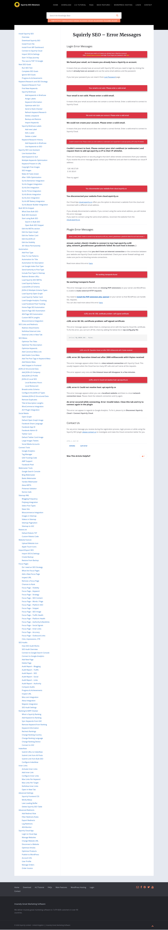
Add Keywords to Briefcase (35, 143)
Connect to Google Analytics (33, 656)
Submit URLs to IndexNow (32, 752)
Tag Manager (27, 455)
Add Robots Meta (29, 362)
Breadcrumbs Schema (30, 390)
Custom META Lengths (31, 318)
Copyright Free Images (31, 167)
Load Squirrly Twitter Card (32, 297)
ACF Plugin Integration (31, 410)
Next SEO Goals (25, 65)
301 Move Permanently (31, 246)
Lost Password (110, 77)
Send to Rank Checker (34, 109)
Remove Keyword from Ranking (34, 725)
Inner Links (23, 766)
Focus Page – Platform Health (33, 619)
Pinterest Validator (29, 489)
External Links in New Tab (32, 335)
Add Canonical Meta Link (32, 352)
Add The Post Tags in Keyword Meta (36, 359)
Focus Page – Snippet (30, 608)
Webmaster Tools (26, 468)
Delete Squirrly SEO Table (32, 807)
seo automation (98, 21)
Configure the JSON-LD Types (33, 393)
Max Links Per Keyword (31, 779)
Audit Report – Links (30, 680)
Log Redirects (27, 824)
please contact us (89, 432)
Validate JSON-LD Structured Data (35, 396)
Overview (25, 37)
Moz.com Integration (30, 697)
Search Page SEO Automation (33, 311)
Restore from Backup (30, 561)
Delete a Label (30, 136)
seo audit (114, 21)
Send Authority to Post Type (33, 270)
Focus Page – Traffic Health (32, 615)
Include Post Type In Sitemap (33, 273)
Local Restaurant (31, 386)
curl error (83, 446)
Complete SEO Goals (30, 71)
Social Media (24, 413)
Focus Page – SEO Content (32, 598)
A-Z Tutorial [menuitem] (80, 5)
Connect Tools (24, 448)
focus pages (107, 21)
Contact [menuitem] (148, 5)
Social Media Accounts (31, 444)
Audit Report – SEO (29, 673)
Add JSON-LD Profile (30, 376)
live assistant (83, 21)
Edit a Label (29, 133)
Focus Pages (23, 564)
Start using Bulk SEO (30, 219)
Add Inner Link (27, 773)
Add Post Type (27, 253)
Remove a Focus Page (30, 581)
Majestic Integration (30, 704)
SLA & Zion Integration (31, 198)
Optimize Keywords (29, 348)
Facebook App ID (28, 427)
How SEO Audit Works (30, 646)
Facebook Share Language (32, 424)
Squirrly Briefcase (29, 92)
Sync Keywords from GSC (32, 721)
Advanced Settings (26, 793)
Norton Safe (27, 492)
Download (27, 887)
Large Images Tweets (30, 441)
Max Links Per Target (30, 783)
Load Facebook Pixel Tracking (33, 304)
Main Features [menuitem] (103, 5)
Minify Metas (27, 800)
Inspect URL (26, 578)
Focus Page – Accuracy (31, 632)
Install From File (28, 44)
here (91, 264)
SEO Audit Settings (29, 708)
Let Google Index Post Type (33, 266)
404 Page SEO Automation (32, 314)
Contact (17, 891)
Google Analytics (28, 451)
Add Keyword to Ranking (31, 718)
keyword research (67, 21)
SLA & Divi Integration (30, 188)
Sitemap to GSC (28, 526)
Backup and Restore (33, 119)
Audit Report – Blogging (31, 667)
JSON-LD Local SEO (29, 379)
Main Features (61, 887)
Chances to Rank (28, 584)
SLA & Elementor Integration (33, 181)
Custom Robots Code (30, 537)
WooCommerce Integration (33, 407)
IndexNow (23, 749)
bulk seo (90, 21)
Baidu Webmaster (29, 478)
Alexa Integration (28, 701)
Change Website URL (30, 841)
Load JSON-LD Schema (31, 287)
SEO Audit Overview (30, 649)
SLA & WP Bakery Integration (33, 201)
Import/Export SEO (26, 550)
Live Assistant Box (29, 154)
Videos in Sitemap (29, 519)
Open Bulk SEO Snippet (34, 225)
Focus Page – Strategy (30, 595)
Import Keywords (32, 123)
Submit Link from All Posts (32, 755)
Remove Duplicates (29, 400)
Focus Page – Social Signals (32, 626)
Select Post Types (29, 506)
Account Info (27, 858)
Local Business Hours (33, 383)
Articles (72, 446)
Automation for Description (33, 263)
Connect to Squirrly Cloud (32, 51)
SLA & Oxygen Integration (32, 184)
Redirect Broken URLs (30, 277)
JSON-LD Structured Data (28, 369)
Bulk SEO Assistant (29, 215)
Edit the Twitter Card (30, 236)
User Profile (26, 862)
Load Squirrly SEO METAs (32, 280)
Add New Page (27, 660)
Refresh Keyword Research (35, 112)
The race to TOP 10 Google (32, 61)
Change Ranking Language (32, 738)
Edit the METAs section (31, 229)
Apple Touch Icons (29, 547)
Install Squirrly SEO (26, 34)
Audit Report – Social (30, 677)
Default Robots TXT (29, 533)
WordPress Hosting (78, 887)
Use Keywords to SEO (33, 147)
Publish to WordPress (30, 855)
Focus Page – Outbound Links (33, 636)
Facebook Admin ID (29, 431)
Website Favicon (25, 540)
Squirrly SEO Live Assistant (29, 150)
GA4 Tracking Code (29, 458)
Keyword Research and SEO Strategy (33, 82)
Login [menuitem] (138, 5)
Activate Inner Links (29, 769)
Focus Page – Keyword (31, 591)
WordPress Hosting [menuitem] (123, 5)
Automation (23, 249)
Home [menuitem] (55, 5)
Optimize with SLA (32, 106)
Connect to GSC (28, 745)
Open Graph (27, 417)
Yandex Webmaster (29, 482)
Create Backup (27, 557)
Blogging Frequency (30, 499)
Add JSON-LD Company (31, 372)
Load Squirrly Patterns (31, 283)
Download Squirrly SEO (31, 41)
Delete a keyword (32, 116)
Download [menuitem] (66, 5)
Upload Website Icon (30, 543)
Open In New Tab (29, 790)
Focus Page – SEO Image (31, 612)
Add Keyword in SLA (30, 157)
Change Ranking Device (31, 742)
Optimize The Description (32, 345)
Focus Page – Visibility (30, 588)
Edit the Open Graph (30, 232)
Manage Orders (28, 865)
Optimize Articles (28, 848)
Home (16, 887)
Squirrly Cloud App (26, 831)
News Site (26, 509)
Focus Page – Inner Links (31, 629)
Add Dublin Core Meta (30, 355)
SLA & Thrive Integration (31, 191)
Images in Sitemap (29, 516)
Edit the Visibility (28, 242)
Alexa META (26, 485)
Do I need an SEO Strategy (32, 567)
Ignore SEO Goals (29, 75)
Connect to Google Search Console (35, 653)
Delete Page (26, 663)
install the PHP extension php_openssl (93, 297)
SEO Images (26, 171)
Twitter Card (27, 434)
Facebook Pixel (28, 465)
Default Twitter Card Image (32, 437)
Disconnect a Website (30, 844)
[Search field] (84, 16)
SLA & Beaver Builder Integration (35, 205)
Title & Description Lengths (32, 403)
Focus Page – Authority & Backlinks (36, 622)
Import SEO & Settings (31, 54)
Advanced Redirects (26, 810)
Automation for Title (30, 260)
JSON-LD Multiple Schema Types (34, 290)
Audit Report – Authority (31, 684)
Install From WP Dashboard (33, 47)
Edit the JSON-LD (28, 239)
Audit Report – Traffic (30, 670)
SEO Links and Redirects (28, 325)
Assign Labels (30, 99)
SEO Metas (23, 338)
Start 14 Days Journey (30, 58)
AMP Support (27, 461)
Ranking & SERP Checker (28, 711)
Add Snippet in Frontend (31, 366)
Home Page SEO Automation (33, 307)
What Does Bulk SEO (30, 212)
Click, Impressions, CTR (31, 639)
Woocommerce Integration (32, 321)
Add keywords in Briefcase (35, 95)
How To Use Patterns (30, 256)
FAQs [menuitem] (91, 5)
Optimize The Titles (29, 342)
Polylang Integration (30, 502)
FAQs (50, 887)
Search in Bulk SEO (32, 222)
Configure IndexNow (30, 762)
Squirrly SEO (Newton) (30, 5)
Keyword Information (33, 102)
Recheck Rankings (29, 732)
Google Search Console (31, 472)
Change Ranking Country (32, 735)
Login (92, 887)
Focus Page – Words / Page (32, 602)
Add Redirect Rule (29, 814)
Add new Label (31, 130)
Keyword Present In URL (31, 164)
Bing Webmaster (28, 475)
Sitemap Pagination (29, 523)
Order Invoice (27, 868)
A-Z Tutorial (39, 887)
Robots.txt (23, 530)
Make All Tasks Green (30, 174)
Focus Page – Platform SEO (32, 605)
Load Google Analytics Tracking (34, 301)
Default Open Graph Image (32, 420)
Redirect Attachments (30, 328)
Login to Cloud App (29, 834)
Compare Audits (28, 687)
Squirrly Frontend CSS (30, 797)
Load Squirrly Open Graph (32, 294)
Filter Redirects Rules (30, 817)
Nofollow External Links (31, 331)
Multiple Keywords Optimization (34, 160)
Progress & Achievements (32, 78)
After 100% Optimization (31, 177)
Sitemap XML (24, 496)
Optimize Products (29, 851)
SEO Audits (23, 643)
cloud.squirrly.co (85, 202)
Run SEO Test (27, 68)
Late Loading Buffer (30, 803)
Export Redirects (28, 820)
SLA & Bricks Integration (31, 195)
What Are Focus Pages (30, 571)
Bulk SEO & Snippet (26, 208)
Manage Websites (29, 838)
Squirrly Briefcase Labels (31, 126)
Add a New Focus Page (31, 574)
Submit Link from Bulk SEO (32, 759)
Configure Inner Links (30, 776)
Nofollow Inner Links (30, 786)
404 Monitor (27, 827)
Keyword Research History (32, 140)
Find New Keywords (30, 89)
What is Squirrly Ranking (31, 714)
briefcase (76, 21)
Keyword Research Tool (31, 85)
